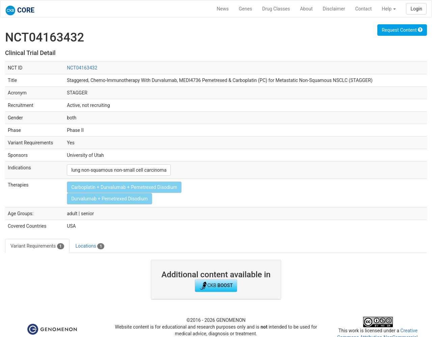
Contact (363, 8)
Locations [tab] (90, 246)
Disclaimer (334, 8)
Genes (245, 8)
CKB (216, 286)
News (222, 8)
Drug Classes (276, 8)
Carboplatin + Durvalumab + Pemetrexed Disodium (124, 187)
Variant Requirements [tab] (37, 246)
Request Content (402, 30)
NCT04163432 (82, 68)
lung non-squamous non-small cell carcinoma (118, 170)
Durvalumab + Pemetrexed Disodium (109, 198)
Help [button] (389, 8)
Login (416, 8)
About (306, 8)
